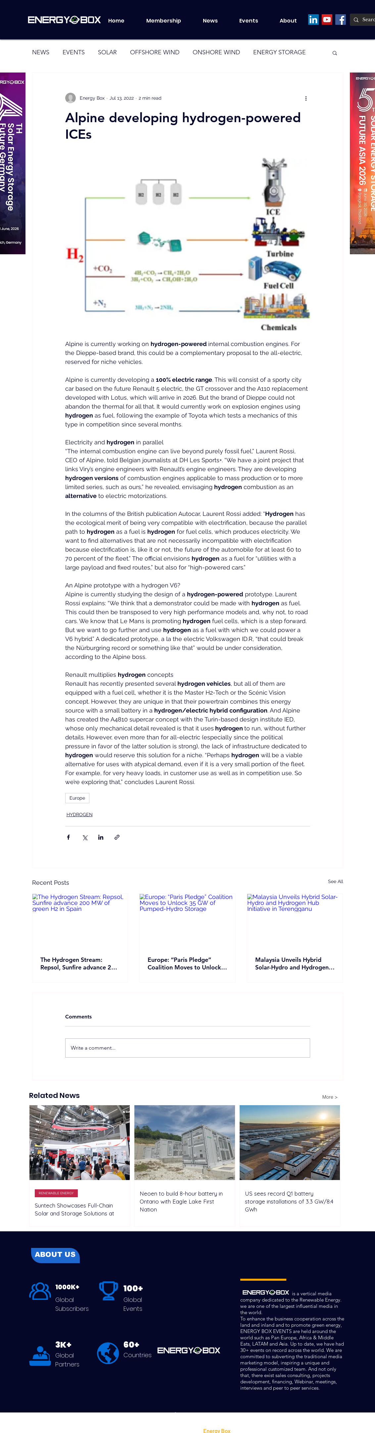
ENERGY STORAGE (279, 52)
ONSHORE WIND (216, 52)
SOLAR (107, 52)
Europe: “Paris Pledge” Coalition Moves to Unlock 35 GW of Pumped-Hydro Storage (184, 963)
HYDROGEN (80, 814)
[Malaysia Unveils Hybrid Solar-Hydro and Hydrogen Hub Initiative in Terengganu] (295, 921)
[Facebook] (340, 19)
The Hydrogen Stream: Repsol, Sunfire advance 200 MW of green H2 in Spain (79, 963)
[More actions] (306, 98)
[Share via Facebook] (68, 837)
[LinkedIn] (313, 19)
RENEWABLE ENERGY (56, 1193)
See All (335, 881)
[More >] (330, 1097)
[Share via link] (117, 837)
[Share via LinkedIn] (101, 837)
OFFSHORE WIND (154, 52)
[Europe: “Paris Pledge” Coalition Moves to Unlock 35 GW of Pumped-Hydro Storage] (187, 921)
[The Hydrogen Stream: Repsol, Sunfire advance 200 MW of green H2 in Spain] (80, 921)
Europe (77, 798)
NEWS (40, 52)
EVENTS (74, 52)
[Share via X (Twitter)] (84, 837)
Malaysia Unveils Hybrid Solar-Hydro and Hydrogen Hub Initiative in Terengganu (294, 963)
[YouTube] (327, 19)
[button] (254, 21)
